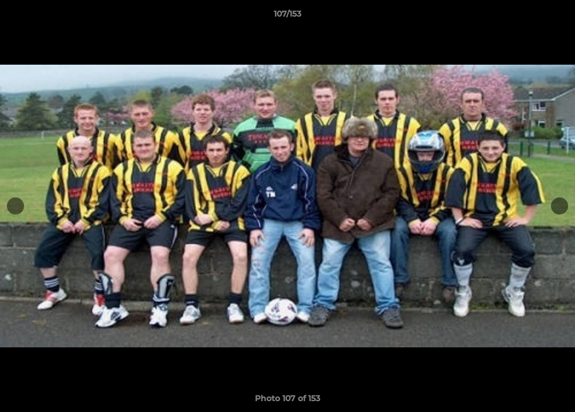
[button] (554, 16)
